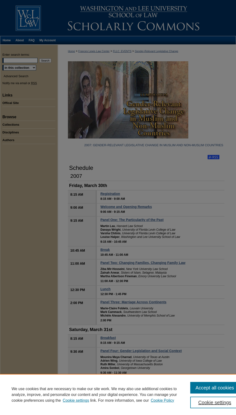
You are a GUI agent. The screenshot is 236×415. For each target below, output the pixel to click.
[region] (118, 394)
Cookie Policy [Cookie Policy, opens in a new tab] (162, 400)
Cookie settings (76, 400)
